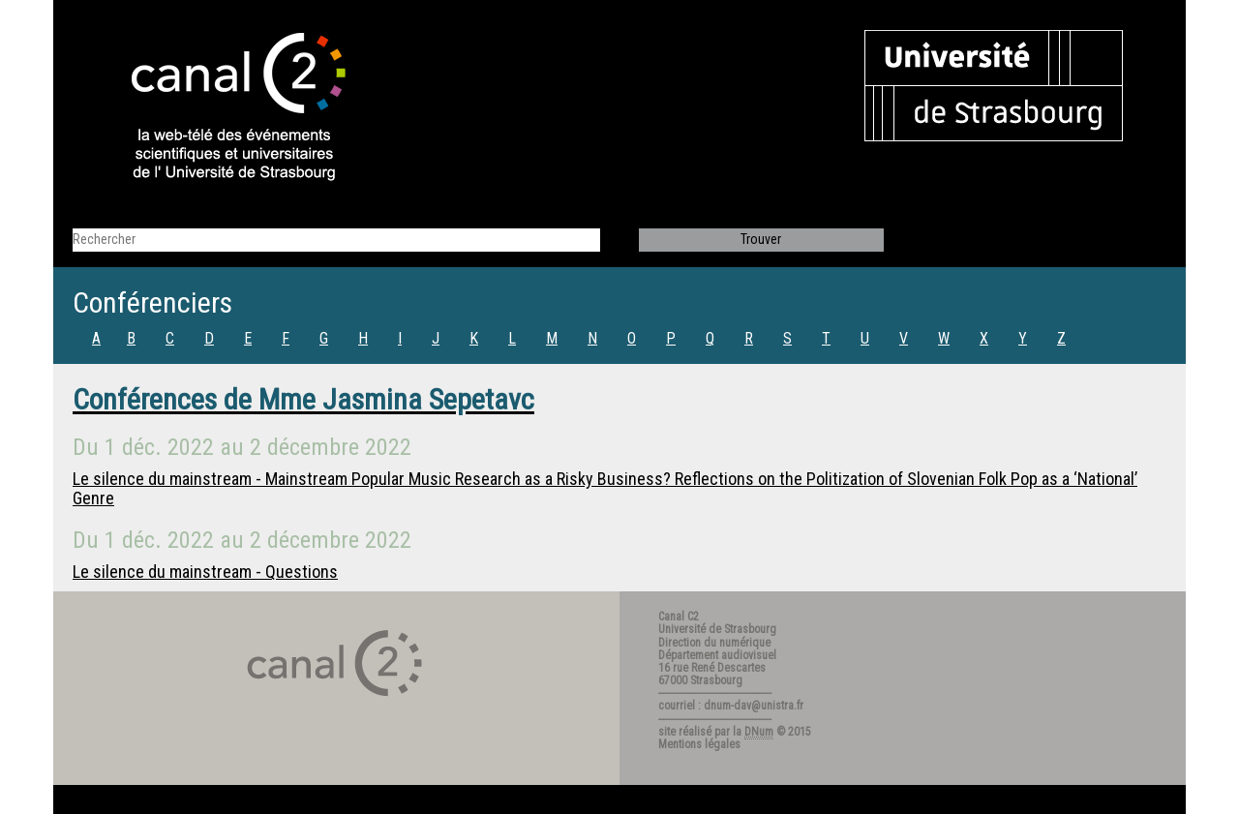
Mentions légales (699, 744)
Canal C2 (678, 616)
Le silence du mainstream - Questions (205, 571)
